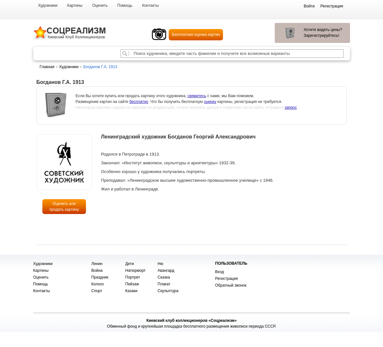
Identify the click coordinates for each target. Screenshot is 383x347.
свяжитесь (196, 96)
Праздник (100, 277)
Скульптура (168, 291)
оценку (210, 101)
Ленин (97, 263)
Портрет (132, 277)
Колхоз (97, 284)
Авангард (166, 270)
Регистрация (226, 278)
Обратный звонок (231, 285)
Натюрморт (135, 270)
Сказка (164, 277)
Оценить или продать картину (64, 206)
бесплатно (138, 101)
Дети (129, 263)
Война (97, 270)
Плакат (164, 284)
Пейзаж (132, 284)
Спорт (96, 291)
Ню (161, 263)
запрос (290, 107)
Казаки (131, 291)
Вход (219, 272)
